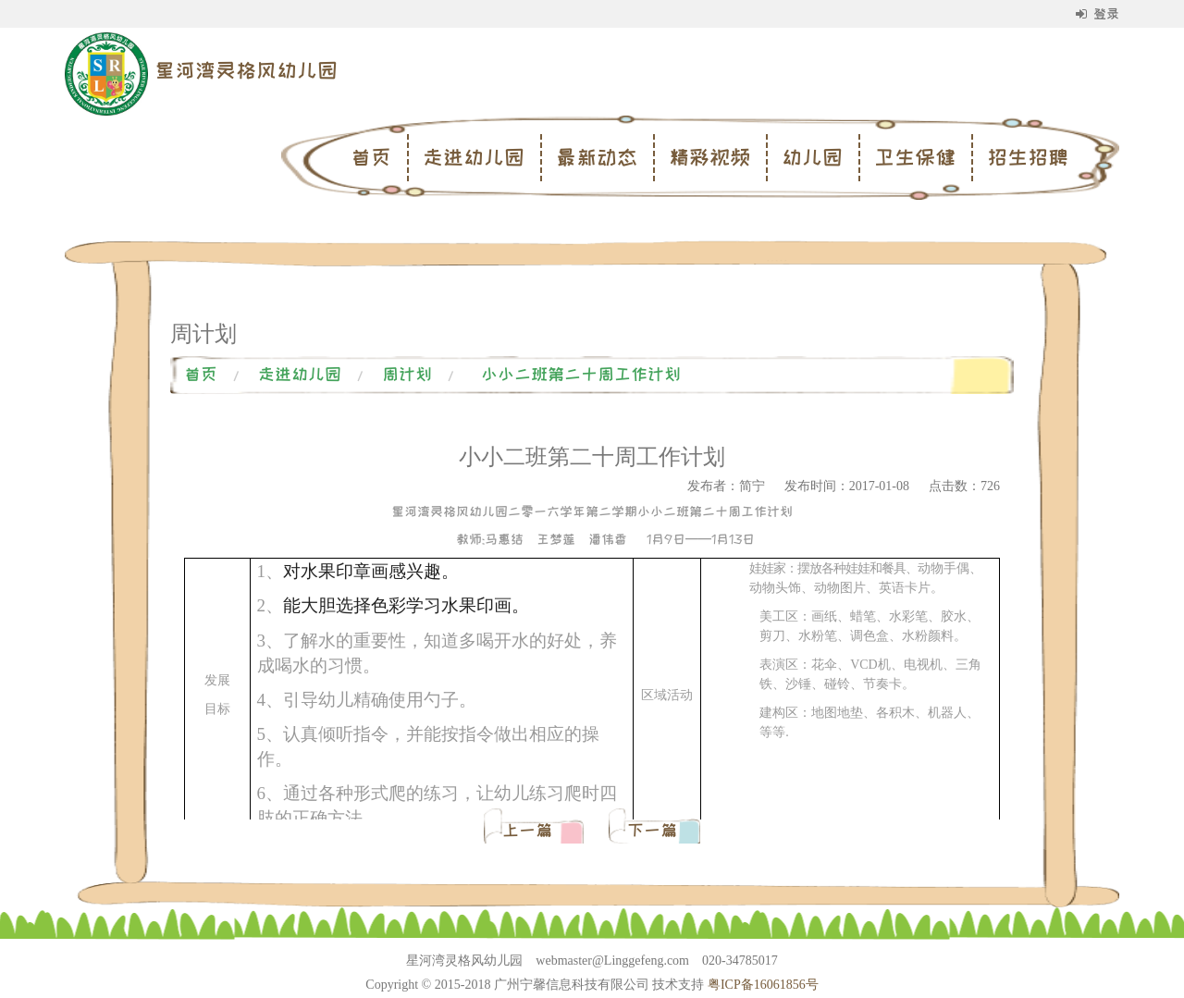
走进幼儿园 (473, 157)
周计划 (407, 374)
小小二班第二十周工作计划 (581, 374)
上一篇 (531, 830)
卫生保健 (915, 157)
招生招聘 (1027, 157)
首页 (371, 157)
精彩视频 (709, 157)
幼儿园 (812, 157)
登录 (1097, 13)
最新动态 (596, 157)
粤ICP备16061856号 (763, 985)
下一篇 (652, 830)
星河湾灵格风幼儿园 (246, 70)
